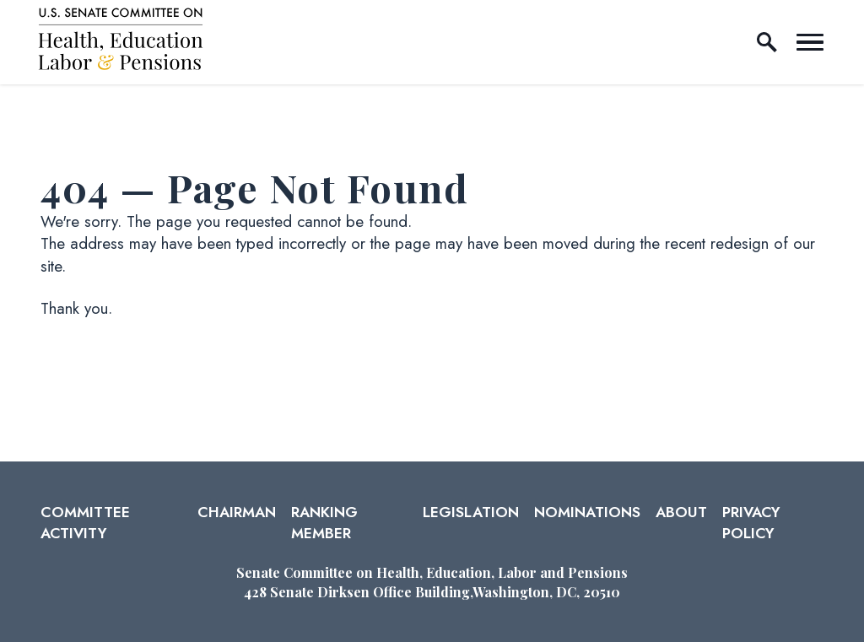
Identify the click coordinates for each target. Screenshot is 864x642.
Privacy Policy (751, 522)
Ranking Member (324, 522)
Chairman (236, 512)
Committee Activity (85, 522)
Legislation (471, 512)
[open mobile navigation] (810, 42)
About (681, 512)
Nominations (587, 512)
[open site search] (767, 42)
